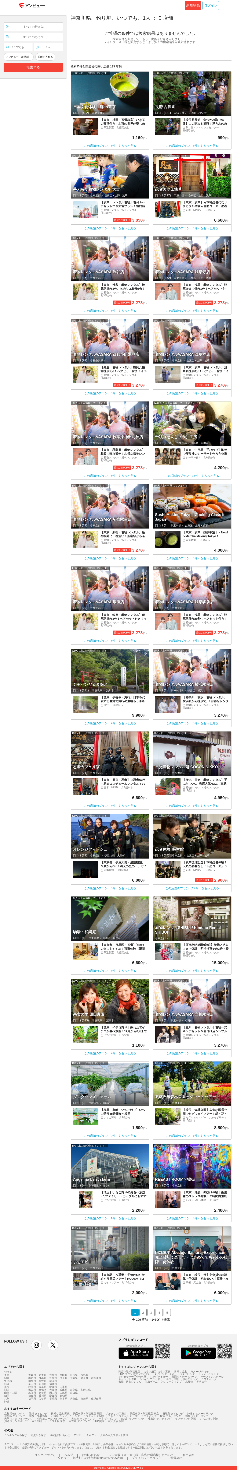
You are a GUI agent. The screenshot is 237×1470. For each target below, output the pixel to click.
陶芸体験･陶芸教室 (129, 1371)
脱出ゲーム (151, 1381)
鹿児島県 (96, 1398)
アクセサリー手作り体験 (132, 1376)
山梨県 (32, 1380)
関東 (6, 1378)
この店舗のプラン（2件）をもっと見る (110, 723)
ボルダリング (190, 1379)
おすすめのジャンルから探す (137, 1366)
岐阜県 (42, 1386)
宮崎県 (84, 1398)
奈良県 (74, 1389)
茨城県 (53, 1377)
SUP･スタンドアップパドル (134, 1374)
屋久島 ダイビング (14, 1416)
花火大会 (202, 1381)
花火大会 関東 (116, 1421)
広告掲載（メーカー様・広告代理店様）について (141, 1455)
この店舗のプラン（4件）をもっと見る (192, 228)
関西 (6, 1390)
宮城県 (53, 1374)
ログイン (211, 5)
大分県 (74, 1398)
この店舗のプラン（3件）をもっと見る (192, 145)
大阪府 (53, 1389)
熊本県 (63, 1398)
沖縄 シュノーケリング (200, 1413)
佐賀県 (42, 1398)
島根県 (42, 1392)
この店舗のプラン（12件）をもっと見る (192, 888)
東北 (6, 1375)
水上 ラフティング (145, 1416)
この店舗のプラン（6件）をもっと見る (110, 228)
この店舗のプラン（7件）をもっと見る (110, 1053)
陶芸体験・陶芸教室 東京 (144, 1413)
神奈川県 (96, 1377)
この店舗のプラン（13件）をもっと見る (192, 475)
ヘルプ (68, 1455)
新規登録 (193, 5)
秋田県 (63, 1374)
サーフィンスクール (212, 1376)
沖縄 (6, 1401)
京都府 (42, 1389)
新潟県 (53, 1380)
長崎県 (53, 1398)
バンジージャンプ (171, 1381)
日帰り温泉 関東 (60, 1413)
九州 (6, 1398)
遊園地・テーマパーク (184, 1376)
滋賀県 (32, 1389)
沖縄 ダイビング (38, 1413)
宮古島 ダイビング (79, 1421)
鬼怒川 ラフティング (132, 1418)
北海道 (8, 1372)
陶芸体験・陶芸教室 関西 (87, 1413)
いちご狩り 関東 (209, 1418)
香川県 (42, 1395)
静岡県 (32, 1386)
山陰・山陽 (10, 1393)
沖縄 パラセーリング (196, 1416)
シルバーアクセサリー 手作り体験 (159, 1379)
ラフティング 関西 (185, 1418)
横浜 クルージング (170, 1416)
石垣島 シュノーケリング (65, 1416)
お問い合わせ (91, 1455)
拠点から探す (38, 1435)
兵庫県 (63, 1389)
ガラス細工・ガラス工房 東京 (48, 1421)
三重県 (63, 1386)
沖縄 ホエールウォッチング (52, 1418)
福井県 (53, 1383)
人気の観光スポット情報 (114, 1435)
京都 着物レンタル (14, 1413)
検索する (33, 67)
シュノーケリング (208, 1374)
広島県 (63, 1392)
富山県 (32, 1383)
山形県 (74, 1374)
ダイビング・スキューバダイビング (174, 1374)
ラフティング (208, 1379)
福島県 (84, 1374)
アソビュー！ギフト (85, 1435)
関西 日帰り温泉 (38, 1416)
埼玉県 (63, 1377)
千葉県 (74, 1377)
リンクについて (44, 1455)
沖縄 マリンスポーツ (16, 1421)
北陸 (6, 1384)
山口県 (74, 1392)
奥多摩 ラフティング (83, 1418)
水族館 (189, 1381)
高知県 (63, 1395)
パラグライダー (159, 1376)
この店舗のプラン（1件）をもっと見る (192, 805)
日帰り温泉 (180, 1371)
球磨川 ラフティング (159, 1418)
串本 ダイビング (108, 1418)
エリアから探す (14, 1366)
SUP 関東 (99, 1421)
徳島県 (32, 1395)
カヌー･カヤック (199, 1371)
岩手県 (42, 1374)
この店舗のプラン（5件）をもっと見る (110, 145)
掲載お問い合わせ (60, 1435)
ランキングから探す (15, 1435)
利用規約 (188, 1455)
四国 (6, 1395)
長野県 (42, 1380)
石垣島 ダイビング (173, 1413)
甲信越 (8, 1381)
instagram (36, 1345)
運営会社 (176, 1458)
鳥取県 (32, 1392)
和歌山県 (86, 1389)
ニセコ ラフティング (120, 1416)
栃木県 (32, 1377)
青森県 (32, 1374)
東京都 (84, 1377)
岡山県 (53, 1392)
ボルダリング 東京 (116, 1413)
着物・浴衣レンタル (129, 1381)
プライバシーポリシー (146, 1458)
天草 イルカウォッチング (18, 1418)
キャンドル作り (127, 1379)
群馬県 (42, 1377)
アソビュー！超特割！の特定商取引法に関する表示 (89, 1458)
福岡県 (32, 1398)
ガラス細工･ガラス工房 (157, 1371)
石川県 (42, 1383)
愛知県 (53, 1386)
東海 (6, 1387)
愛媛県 (53, 1395)
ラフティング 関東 (93, 1416)
